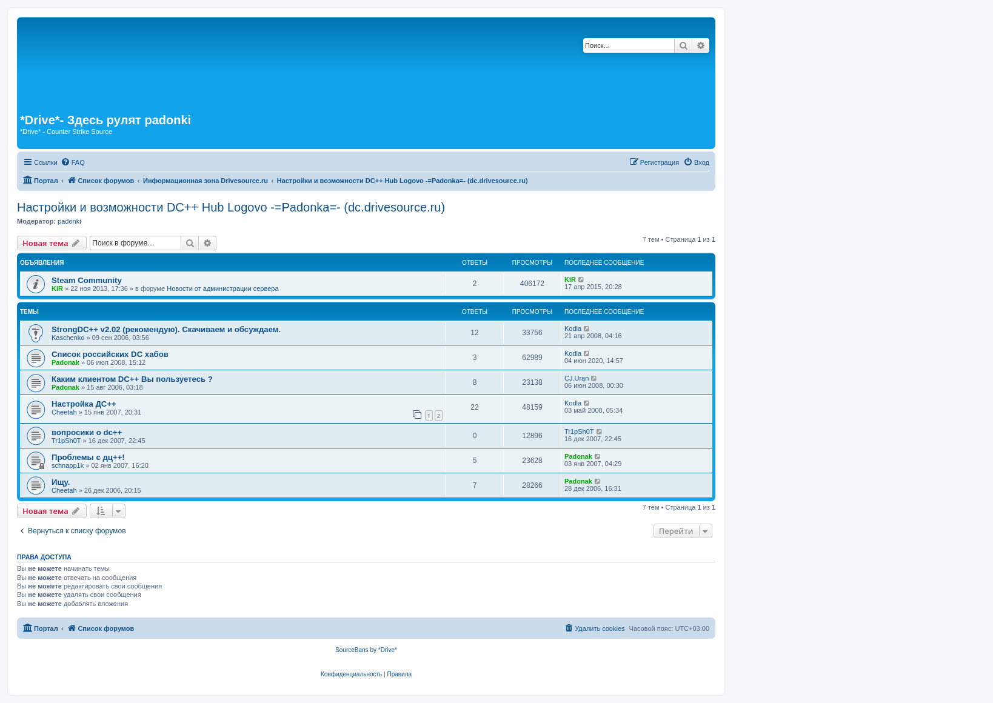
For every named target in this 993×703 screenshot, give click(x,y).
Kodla (572, 328)
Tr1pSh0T (66, 440)
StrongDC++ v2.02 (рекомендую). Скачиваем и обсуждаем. (166, 329)
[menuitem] (73, 162)
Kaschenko (68, 337)
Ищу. (61, 482)
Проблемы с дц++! (88, 457)
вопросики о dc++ (87, 432)
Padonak (65, 362)
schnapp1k (68, 465)
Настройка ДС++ (84, 403)
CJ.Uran (576, 378)
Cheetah (64, 412)
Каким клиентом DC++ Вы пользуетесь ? (132, 379)
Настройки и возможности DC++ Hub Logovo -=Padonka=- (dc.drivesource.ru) (231, 207)
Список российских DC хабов (110, 354)
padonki (69, 221)
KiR (57, 288)
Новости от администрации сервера (222, 288)
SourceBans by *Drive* (366, 650)
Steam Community (87, 280)
